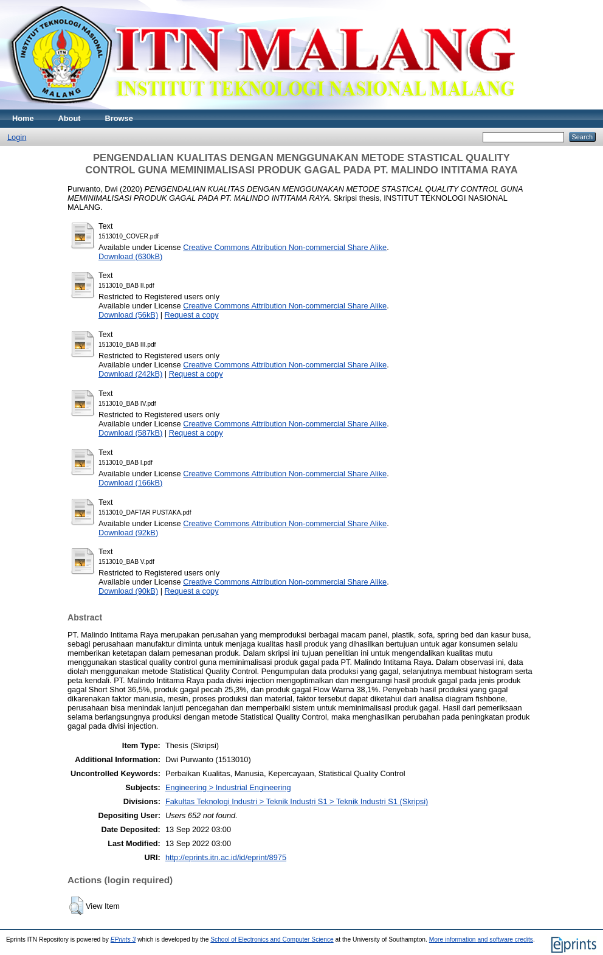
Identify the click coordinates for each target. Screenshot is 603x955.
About (69, 118)
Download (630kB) (130, 256)
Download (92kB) (128, 532)
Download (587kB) (130, 432)
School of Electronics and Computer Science (272, 939)
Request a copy (192, 314)
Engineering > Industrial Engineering (228, 787)
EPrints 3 (123, 939)
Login (16, 137)
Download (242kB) (130, 373)
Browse (119, 118)
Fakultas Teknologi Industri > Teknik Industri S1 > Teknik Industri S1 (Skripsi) (296, 801)
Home (23, 118)
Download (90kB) (128, 591)
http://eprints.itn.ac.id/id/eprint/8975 (225, 857)
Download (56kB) (128, 314)
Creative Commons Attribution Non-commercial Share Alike (285, 247)
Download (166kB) (130, 482)
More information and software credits (481, 939)
